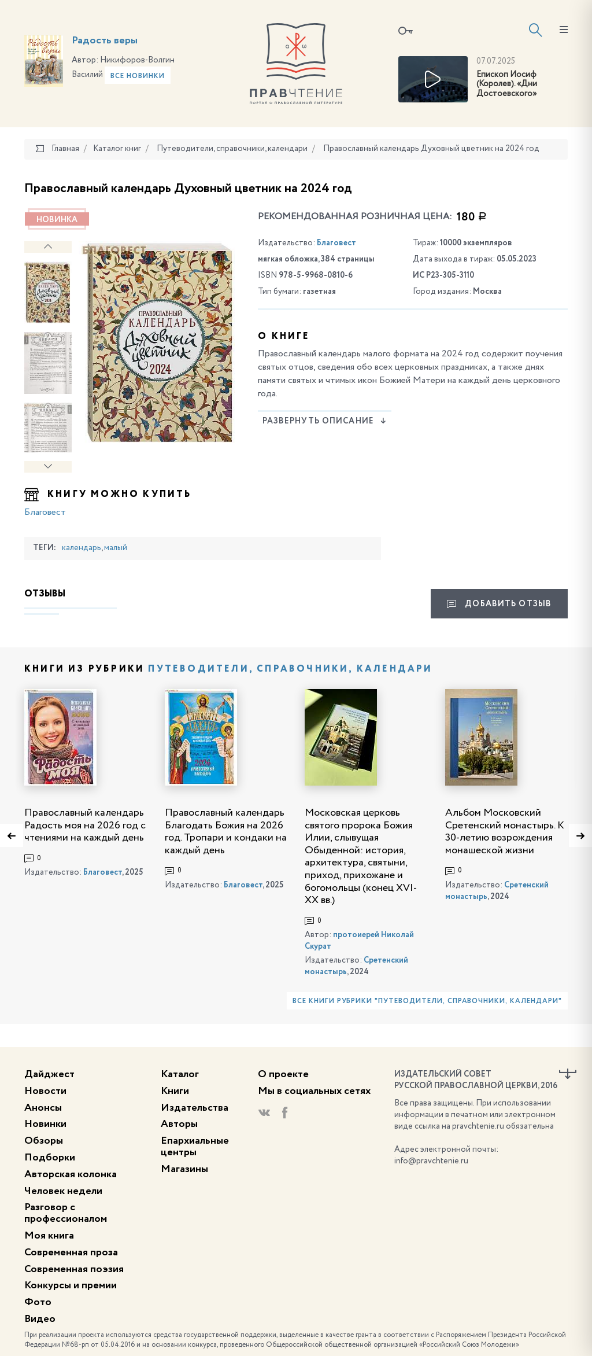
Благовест (45, 512)
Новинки (45, 1124)
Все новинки (137, 76)
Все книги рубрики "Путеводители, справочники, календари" (427, 1001)
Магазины (184, 1169)
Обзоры (43, 1141)
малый (115, 548)
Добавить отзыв (499, 604)
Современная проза (71, 1252)
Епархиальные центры (195, 1147)
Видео (40, 1319)
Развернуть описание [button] (324, 421)
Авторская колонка (70, 1174)
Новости (45, 1091)
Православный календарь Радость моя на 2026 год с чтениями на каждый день (85, 825)
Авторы (179, 1124)
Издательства (194, 1108)
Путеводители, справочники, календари (290, 669)
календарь (81, 548)
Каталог (180, 1074)
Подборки (49, 1157)
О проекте (283, 1074)
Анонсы (43, 1108)
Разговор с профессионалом (65, 1213)
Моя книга (49, 1235)
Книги (175, 1091)
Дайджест (49, 1074)
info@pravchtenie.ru (431, 1161)
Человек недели (63, 1191)
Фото (37, 1302)
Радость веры (105, 40)
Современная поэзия (74, 1269)
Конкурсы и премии (70, 1285)
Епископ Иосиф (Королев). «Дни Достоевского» (506, 84)
